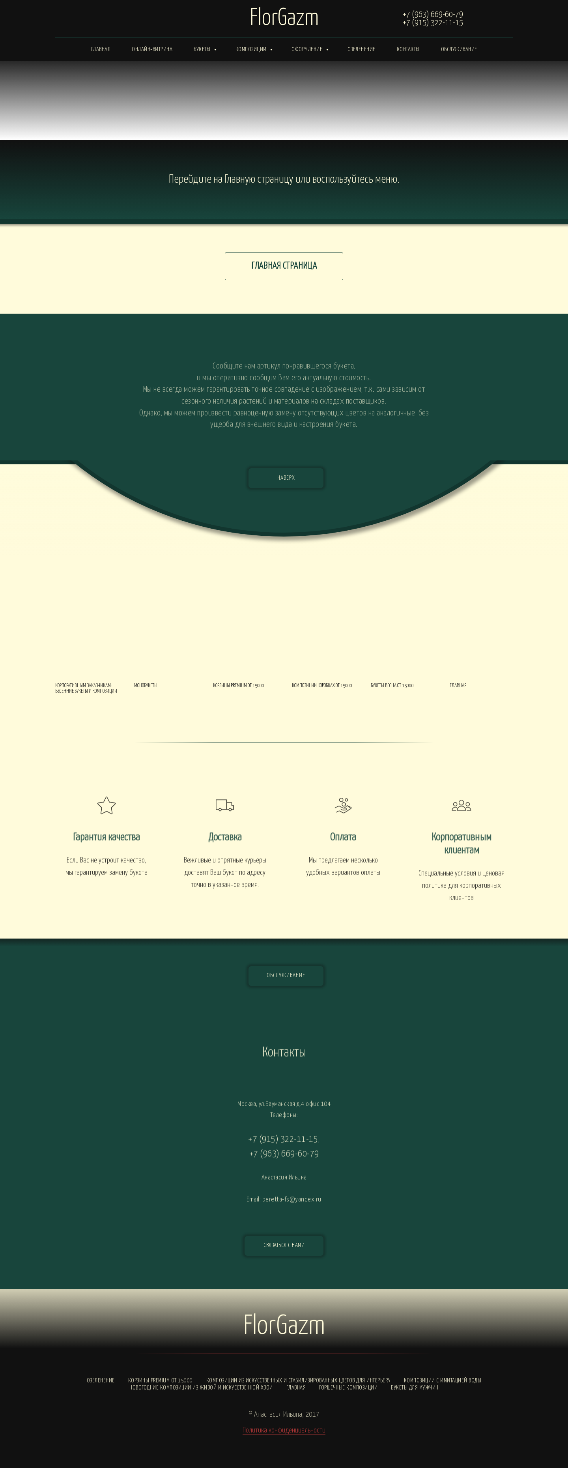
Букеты (203, 49)
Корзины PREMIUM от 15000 (160, 1381)
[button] (284, 1246)
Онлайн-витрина (152, 49)
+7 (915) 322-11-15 (433, 23)
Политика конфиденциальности (284, 1430)
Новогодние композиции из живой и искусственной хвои (201, 1388)
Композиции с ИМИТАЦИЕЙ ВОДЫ (443, 1381)
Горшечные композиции (348, 1388)
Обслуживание (459, 49)
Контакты (408, 49)
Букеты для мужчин (415, 1388)
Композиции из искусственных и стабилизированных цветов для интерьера (298, 1381)
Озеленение (362, 49)
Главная (101, 49)
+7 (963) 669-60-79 (433, 15)
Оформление (307, 49)
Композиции (251, 49)
